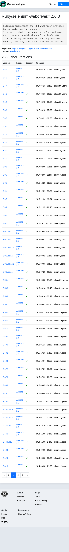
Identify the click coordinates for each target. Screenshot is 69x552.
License (20, 63)
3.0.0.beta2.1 (8, 264)
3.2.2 (5, 134)
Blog (3, 518)
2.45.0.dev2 (8, 418)
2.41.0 (5, 466)
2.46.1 (5, 393)
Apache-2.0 (15, 51)
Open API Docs (24, 514)
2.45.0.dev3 (8, 409)
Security (29, 63)
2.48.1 (5, 353)
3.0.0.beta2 (8, 256)
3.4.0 (5, 118)
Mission (20, 496)
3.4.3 (5, 94)
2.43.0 (5, 450)
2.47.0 (5, 377)
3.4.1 (5, 110)
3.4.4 (5, 86)
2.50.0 (5, 337)
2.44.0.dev (7, 442)
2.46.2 (5, 385)
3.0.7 (5, 175)
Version (6, 63)
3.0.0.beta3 (8, 239)
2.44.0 (5, 434)
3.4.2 (5, 102)
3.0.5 (5, 183)
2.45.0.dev (7, 426)
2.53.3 (5, 288)
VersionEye (16, 4)
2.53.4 (5, 280)
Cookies (38, 504)
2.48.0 (5, 361)
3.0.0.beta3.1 (8, 248)
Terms (37, 496)
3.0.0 (5, 223)
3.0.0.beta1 (8, 272)
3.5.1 (5, 70)
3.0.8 (5, 167)
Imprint (4, 514)
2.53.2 (5, 296)
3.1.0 (5, 159)
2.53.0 (5, 312)
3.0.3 (5, 199)
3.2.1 (5, 142)
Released (40, 63)
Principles (21, 500)
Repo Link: (7, 48)
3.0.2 (5, 207)
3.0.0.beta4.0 (8, 231)
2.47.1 (5, 369)
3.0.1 (5, 215)
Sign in (52, 4)
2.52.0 (5, 320)
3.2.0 (5, 150)
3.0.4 (5, 191)
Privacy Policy (41, 500)
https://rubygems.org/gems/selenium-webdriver (32, 48)
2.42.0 (5, 458)
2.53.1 (5, 304)
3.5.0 (5, 78)
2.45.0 (5, 401)
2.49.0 (5, 345)
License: (6, 51)
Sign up (63, 4)
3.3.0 (5, 126)
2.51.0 (5, 328)
